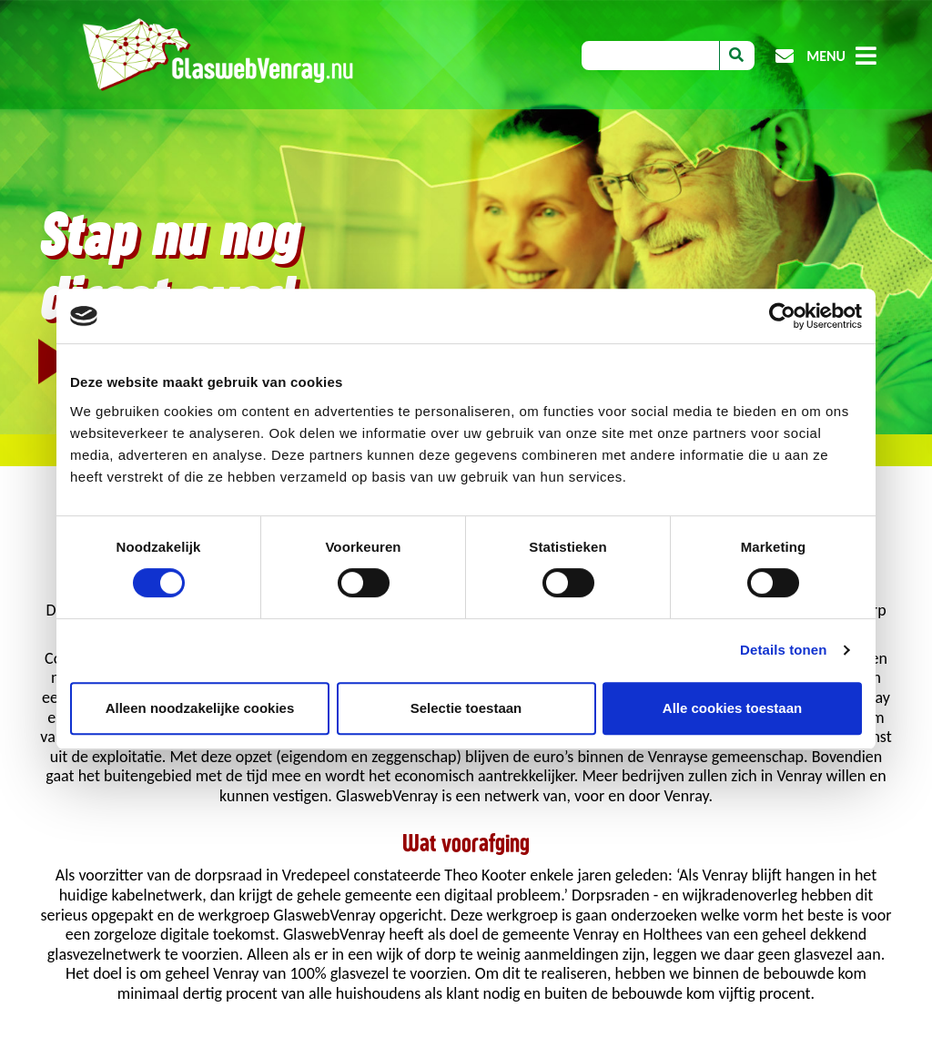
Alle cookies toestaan (732, 708)
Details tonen (783, 649)
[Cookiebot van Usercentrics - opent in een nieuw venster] (782, 316)
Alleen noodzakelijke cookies (200, 708)
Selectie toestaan (466, 708)
